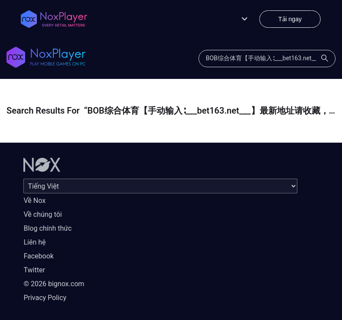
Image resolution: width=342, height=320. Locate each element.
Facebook (38, 256)
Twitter (34, 270)
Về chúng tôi (42, 214)
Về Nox (34, 200)
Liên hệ (34, 242)
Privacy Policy (44, 298)
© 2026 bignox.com (53, 284)
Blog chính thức (47, 228)
